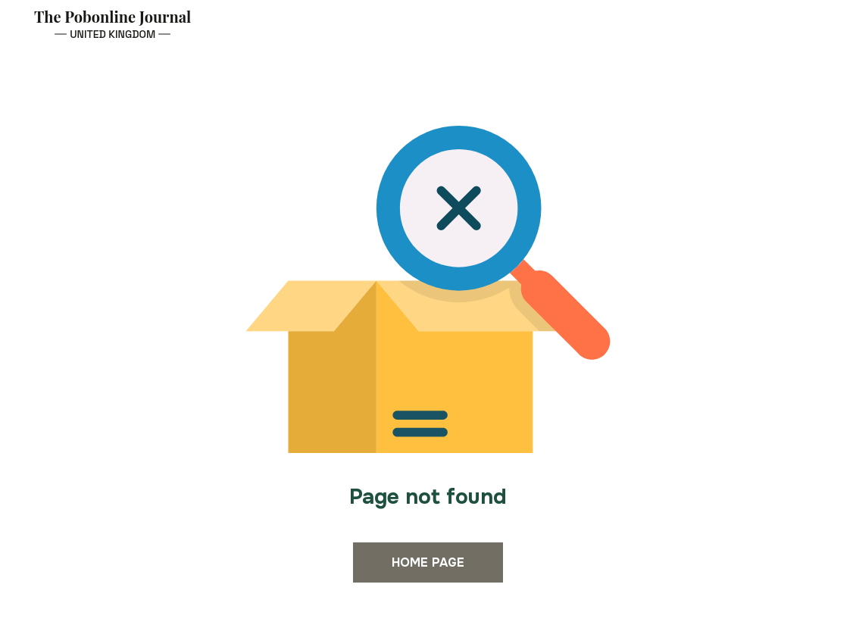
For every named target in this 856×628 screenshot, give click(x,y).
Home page (428, 562)
